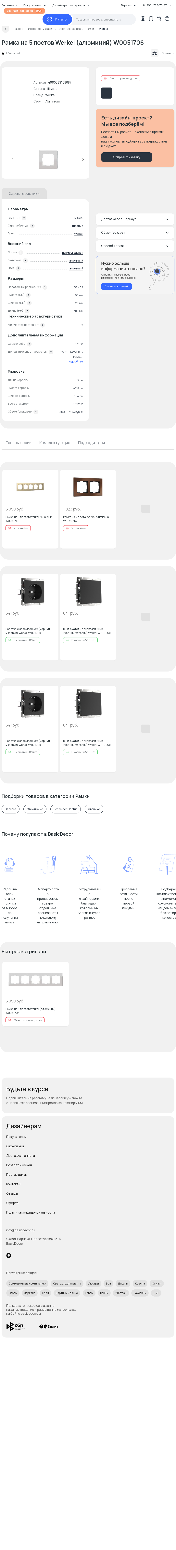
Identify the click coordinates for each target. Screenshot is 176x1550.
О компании (15, 1146)
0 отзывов (13, 53)
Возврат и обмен (19, 1165)
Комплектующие (54, 442)
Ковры (89, 1293)
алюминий (76, 260)
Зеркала (29, 1293)
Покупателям (16, 1137)
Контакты (13, 1184)
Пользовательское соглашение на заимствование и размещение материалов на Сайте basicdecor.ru (41, 1309)
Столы (13, 1293)
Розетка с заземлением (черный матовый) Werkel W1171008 (28, 631)
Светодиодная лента (67, 1283)
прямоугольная (72, 252)
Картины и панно (67, 1293)
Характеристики (24, 193)
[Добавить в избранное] (52, 476)
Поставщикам (16, 1174)
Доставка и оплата (20, 1155)
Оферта (12, 1203)
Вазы (45, 1293)
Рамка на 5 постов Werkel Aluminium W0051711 (29, 519)
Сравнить (162, 53)
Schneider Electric (65, 809)
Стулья (156, 1283)
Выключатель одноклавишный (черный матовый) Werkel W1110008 (87, 631)
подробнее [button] (75, 361)
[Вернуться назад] (5, 29)
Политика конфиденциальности (30, 1212)
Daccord (10, 809)
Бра (108, 1283)
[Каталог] (57, 19)
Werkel (50, 95)
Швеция (77, 226)
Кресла (140, 1283)
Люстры (93, 1283)
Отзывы (12, 1193)
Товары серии (18, 442)
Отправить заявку (126, 157)
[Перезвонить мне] (135, 275)
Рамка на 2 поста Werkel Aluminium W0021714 (86, 519)
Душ (156, 1293)
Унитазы (121, 1293)
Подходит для (91, 442)
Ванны (104, 1293)
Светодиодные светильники (27, 1283)
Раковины (140, 1293)
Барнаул (128, 5)
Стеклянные (35, 809)
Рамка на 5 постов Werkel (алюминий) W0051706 (31, 1011)
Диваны (123, 1283)
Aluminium (52, 101)
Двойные (94, 809)
